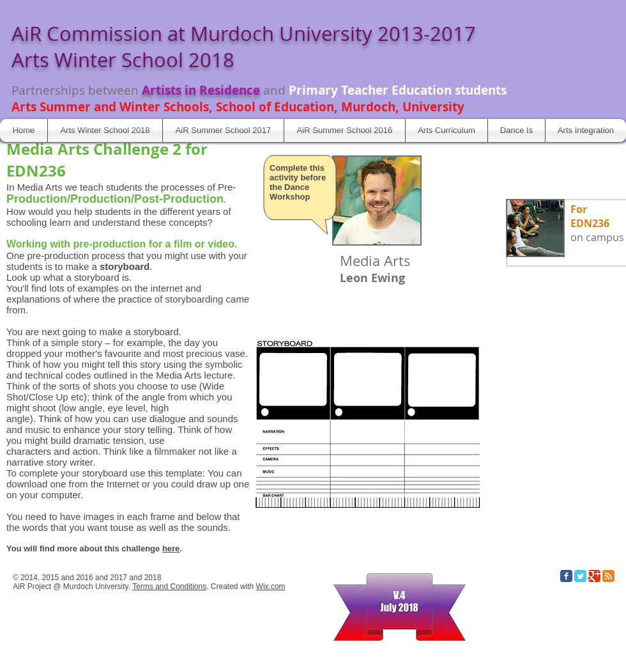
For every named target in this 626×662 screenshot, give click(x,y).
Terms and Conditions (169, 586)
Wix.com (271, 586)
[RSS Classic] (608, 576)
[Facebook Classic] (566, 576)
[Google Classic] (594, 576)
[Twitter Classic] (580, 576)
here (170, 548)
